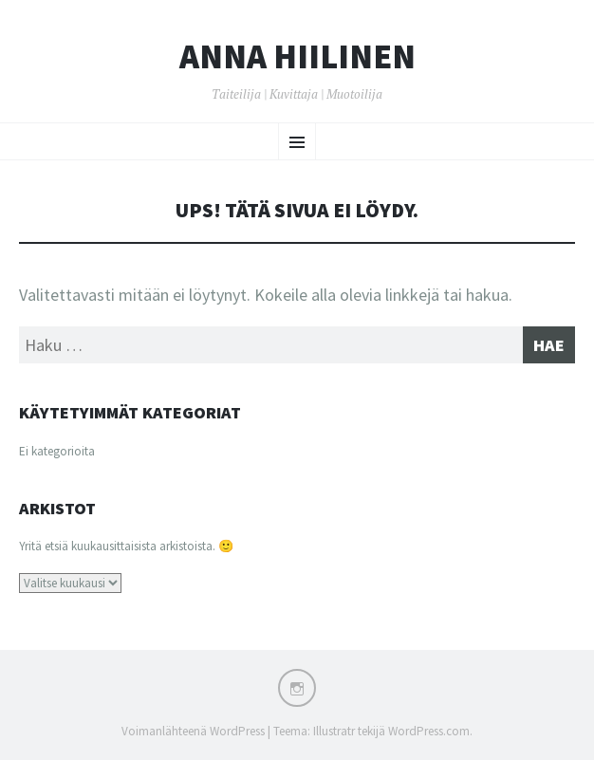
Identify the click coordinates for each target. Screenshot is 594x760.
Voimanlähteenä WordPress (193, 731)
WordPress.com (429, 731)
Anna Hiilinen (297, 57)
